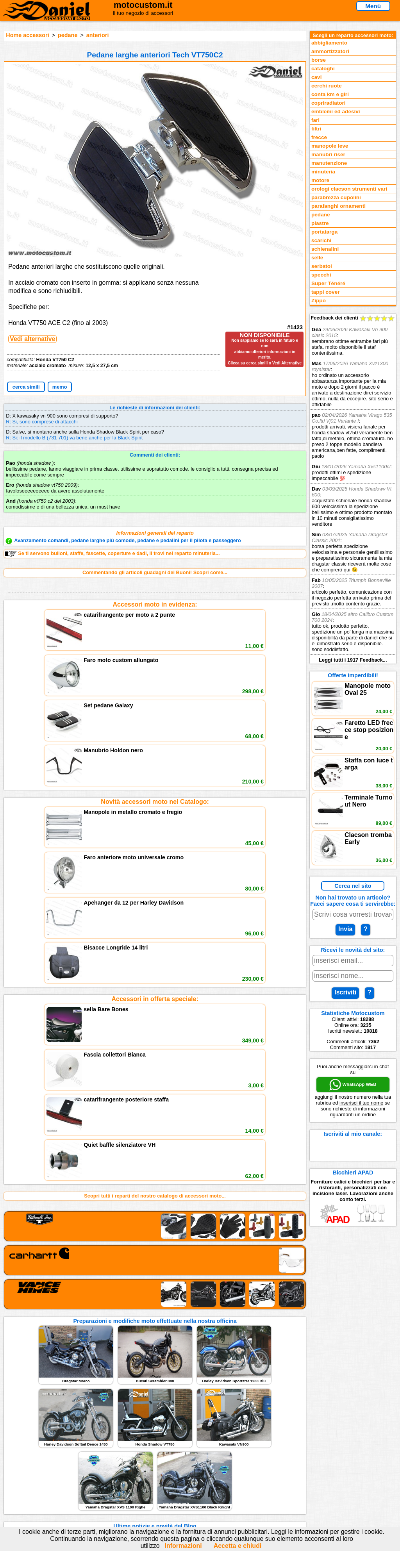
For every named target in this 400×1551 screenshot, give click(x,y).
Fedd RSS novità (130, 1492)
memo (59, 387)
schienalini (325, 249)
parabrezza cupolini (336, 197)
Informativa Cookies (133, 1484)
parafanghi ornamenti (338, 206)
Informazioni (183, 1545)
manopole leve (329, 146)
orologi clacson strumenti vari (349, 189)
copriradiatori (328, 103)
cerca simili (26, 387)
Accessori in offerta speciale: (154, 781)
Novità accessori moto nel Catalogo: (155, 693)
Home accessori (27, 35)
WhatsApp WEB (352, 1085)
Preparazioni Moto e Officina (47, 1484)
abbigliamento (329, 43)
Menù (373, 6)
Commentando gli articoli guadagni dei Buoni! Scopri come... (154, 572)
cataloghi (323, 68)
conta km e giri (330, 94)
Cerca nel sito (352, 886)
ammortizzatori (330, 51)
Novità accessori (33, 1468)
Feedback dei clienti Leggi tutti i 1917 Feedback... (353, 489)
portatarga (324, 232)
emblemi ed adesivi (335, 111)
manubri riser (328, 154)
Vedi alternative (32, 339)
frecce (319, 137)
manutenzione (329, 163)
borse (318, 60)
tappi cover (325, 292)
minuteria (323, 172)
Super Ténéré (328, 283)
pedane (67, 35)
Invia (345, 929)
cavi (316, 77)
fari (315, 120)
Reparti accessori (34, 1460)
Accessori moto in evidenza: (155, 604)
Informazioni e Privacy (136, 1476)
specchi (321, 275)
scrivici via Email (130, 1460)
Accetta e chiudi (238, 1545)
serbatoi (321, 266)
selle (317, 258)
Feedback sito (29, 1476)
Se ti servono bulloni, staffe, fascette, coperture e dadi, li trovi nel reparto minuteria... (112, 553)
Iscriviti (345, 992)
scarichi (321, 240)
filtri (316, 129)
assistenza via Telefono (137, 1468)
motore (320, 180)
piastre (320, 223)
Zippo (318, 300)
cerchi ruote (326, 86)
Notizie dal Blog (32, 1492)
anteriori (97, 35)
